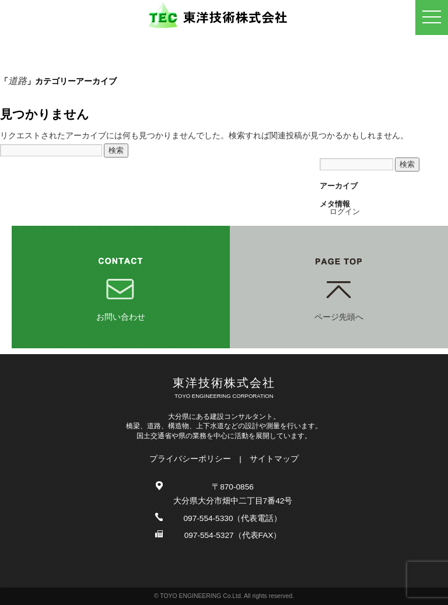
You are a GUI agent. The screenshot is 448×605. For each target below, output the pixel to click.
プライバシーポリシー (190, 458)
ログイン (345, 211)
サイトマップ (274, 458)
